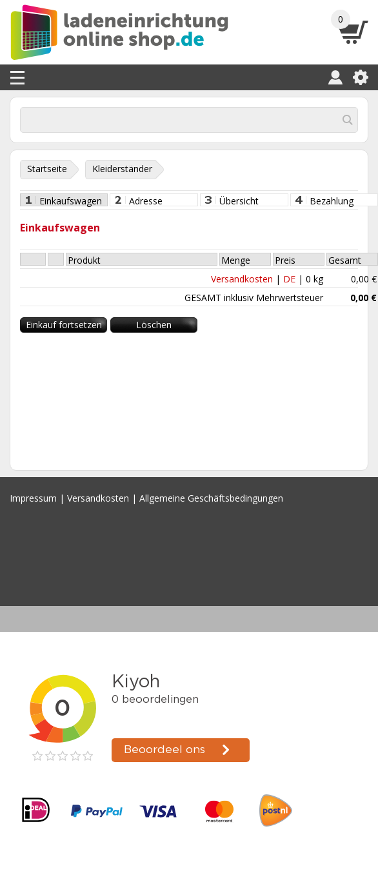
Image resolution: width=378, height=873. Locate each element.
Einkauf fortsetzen (64, 325)
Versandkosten (242, 279)
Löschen (154, 325)
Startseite (47, 168)
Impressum (33, 498)
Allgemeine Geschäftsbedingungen (211, 498)
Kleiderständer (122, 168)
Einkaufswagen (70, 200)
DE (289, 279)
